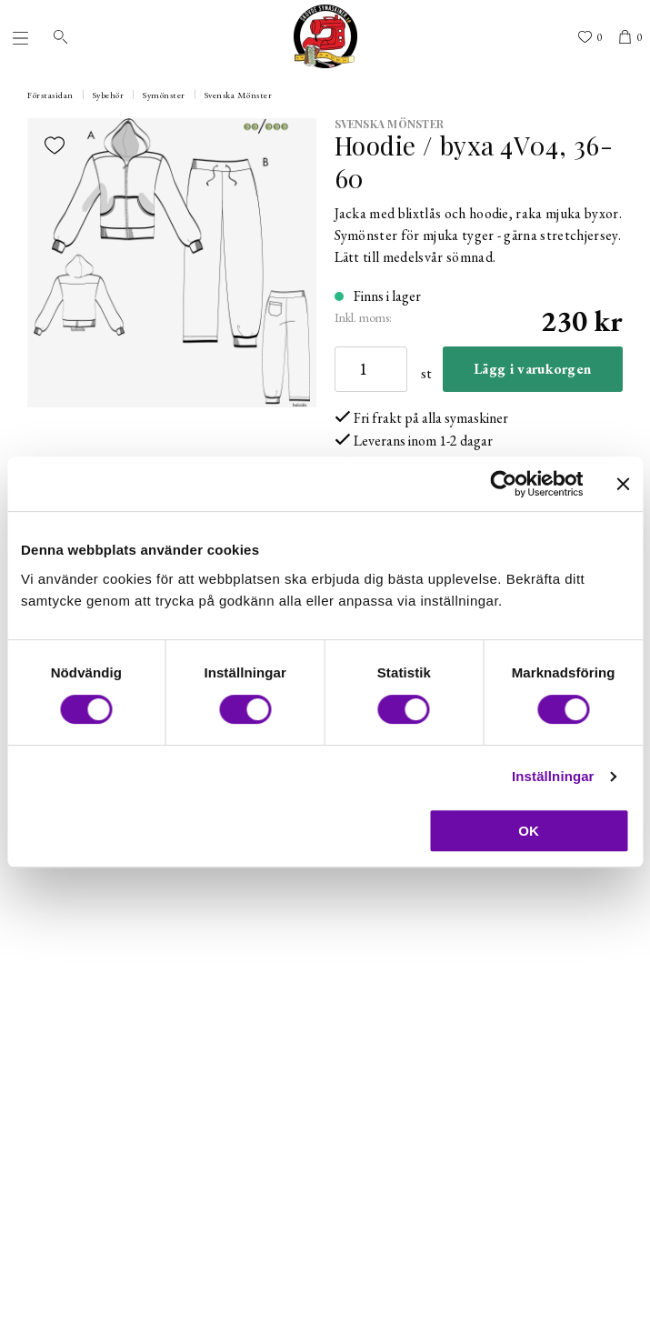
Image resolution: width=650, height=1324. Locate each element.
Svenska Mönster (239, 95)
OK (528, 830)
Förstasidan (50, 95)
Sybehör (109, 95)
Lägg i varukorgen (532, 368)
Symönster (164, 95)
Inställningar (553, 776)
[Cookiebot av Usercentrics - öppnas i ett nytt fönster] (503, 483)
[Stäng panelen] (622, 483)
